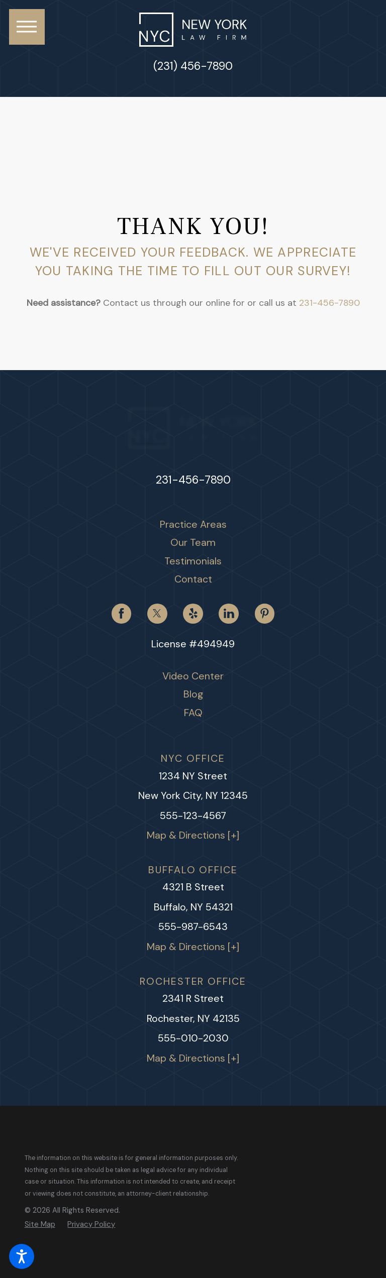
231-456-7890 (329, 303)
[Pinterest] (265, 614)
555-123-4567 (193, 815)
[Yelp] (193, 614)
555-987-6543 (193, 926)
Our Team (193, 542)
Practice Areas (193, 524)
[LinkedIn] (229, 614)
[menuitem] (193, 524)
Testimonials (193, 560)
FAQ (193, 712)
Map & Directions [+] (193, 835)
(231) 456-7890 (193, 66)
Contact (193, 579)
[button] (21, 1256)
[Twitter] (157, 614)
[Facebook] (122, 614)
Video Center (193, 675)
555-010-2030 (193, 1037)
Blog (193, 694)
